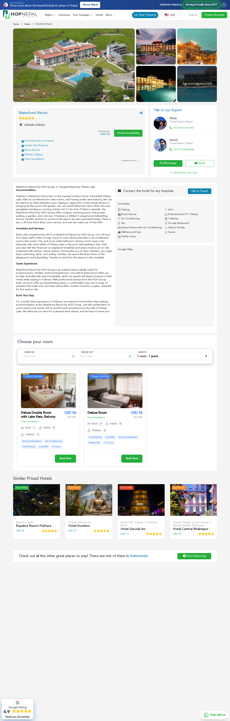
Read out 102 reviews (17, 716)
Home (16, 24)
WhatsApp (168, 163)
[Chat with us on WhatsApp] (214, 715)
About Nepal (90, 4)
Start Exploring (194, 556)
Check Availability (128, 133)
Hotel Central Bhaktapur (191, 529)
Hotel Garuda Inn (133, 529)
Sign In (193, 15)
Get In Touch (199, 191)
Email (200, 163)
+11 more (108, 443)
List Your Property (145, 15)
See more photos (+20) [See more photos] (197, 83)
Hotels (99, 15)
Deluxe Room (97, 412)
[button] (50, 15)
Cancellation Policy (130, 160)
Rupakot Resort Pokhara (33, 526)
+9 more (56, 447)
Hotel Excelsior (79, 526)
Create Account (214, 15)
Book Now (65, 458)
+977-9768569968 (182, 149)
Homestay (64, 15)
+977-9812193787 (182, 128)
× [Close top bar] (224, 4)
